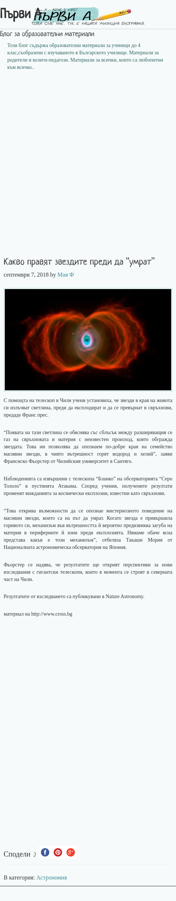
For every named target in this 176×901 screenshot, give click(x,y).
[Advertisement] (88, 166)
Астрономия (52, 877)
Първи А (20, 15)
